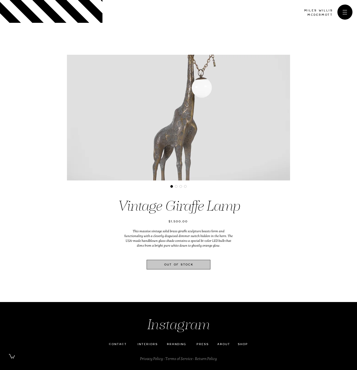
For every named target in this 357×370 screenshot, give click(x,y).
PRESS (202, 344)
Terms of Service (179, 358)
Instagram (178, 325)
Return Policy (206, 358)
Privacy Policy (151, 358)
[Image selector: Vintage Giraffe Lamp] (171, 186)
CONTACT (118, 344)
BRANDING (176, 344)
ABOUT (223, 344)
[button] (345, 12)
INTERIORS (147, 344)
